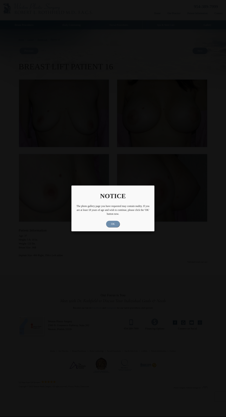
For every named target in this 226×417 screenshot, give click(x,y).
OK (113, 224)
